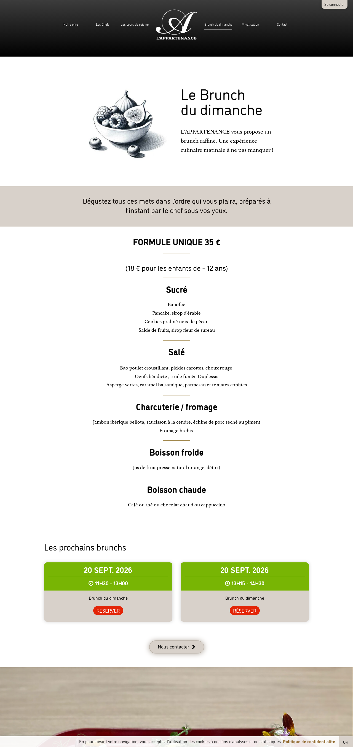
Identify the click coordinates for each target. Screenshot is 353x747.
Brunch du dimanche (218, 24)
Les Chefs (102, 24)
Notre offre (70, 24)
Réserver (108, 610)
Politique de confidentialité (309, 741)
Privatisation (250, 24)
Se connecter (334, 4)
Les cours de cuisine (135, 24)
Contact (282, 24)
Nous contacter (173, 646)
